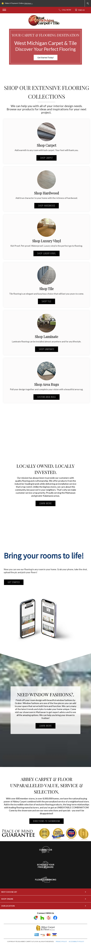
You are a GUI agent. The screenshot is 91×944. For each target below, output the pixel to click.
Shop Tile (46, 301)
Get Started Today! (45, 57)
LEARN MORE (45, 503)
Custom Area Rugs (46, 397)
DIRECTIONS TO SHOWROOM (46, 821)
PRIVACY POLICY (61, 941)
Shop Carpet (46, 157)
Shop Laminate (46, 349)
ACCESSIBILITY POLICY (76, 941)
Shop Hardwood (46, 205)
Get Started (14, 582)
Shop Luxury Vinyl (46, 253)
